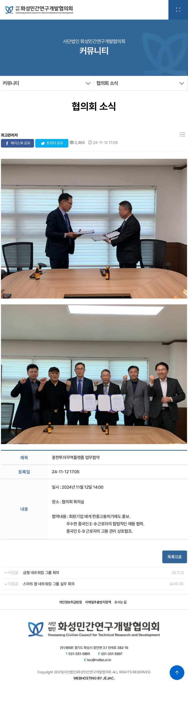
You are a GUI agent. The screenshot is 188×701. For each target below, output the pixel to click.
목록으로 (174, 556)
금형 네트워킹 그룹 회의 (41, 572)
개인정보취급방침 (70, 602)
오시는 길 (120, 602)
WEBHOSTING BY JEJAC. (94, 678)
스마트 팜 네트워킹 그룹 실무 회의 (48, 584)
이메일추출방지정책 (98, 602)
